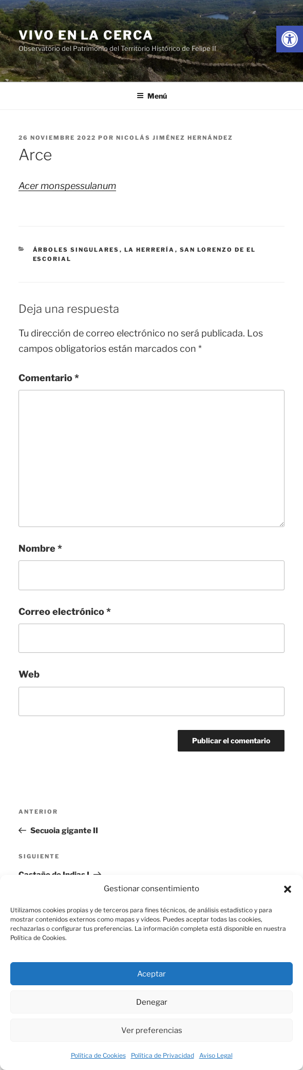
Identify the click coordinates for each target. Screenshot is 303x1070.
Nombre (40, 548)
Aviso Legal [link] (216, 1055)
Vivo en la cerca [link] (86, 35)
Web (29, 674)
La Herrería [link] (149, 249)
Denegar (151, 1002)
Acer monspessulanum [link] (67, 185)
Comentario (48, 377)
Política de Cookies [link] (98, 1055)
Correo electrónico (64, 611)
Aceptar (151, 974)
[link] (289, 39)
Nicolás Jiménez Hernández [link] (174, 137)
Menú (152, 95)
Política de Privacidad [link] (162, 1055)
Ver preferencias (151, 1030)
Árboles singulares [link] (76, 249)
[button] (287, 889)
